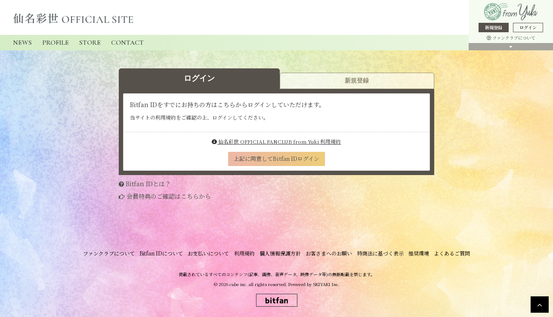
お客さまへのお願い (328, 253)
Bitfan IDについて (163, 253)
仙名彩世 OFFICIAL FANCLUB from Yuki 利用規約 (276, 141)
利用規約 (245, 253)
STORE (90, 42)
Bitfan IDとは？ (148, 183)
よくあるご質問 (450, 253)
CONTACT (127, 42)
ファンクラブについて (511, 37)
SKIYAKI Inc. (326, 284)
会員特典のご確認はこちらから (169, 196)
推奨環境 (417, 253)
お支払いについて (209, 253)
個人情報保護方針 (280, 253)
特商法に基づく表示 (379, 253)
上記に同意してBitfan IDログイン (276, 158)
